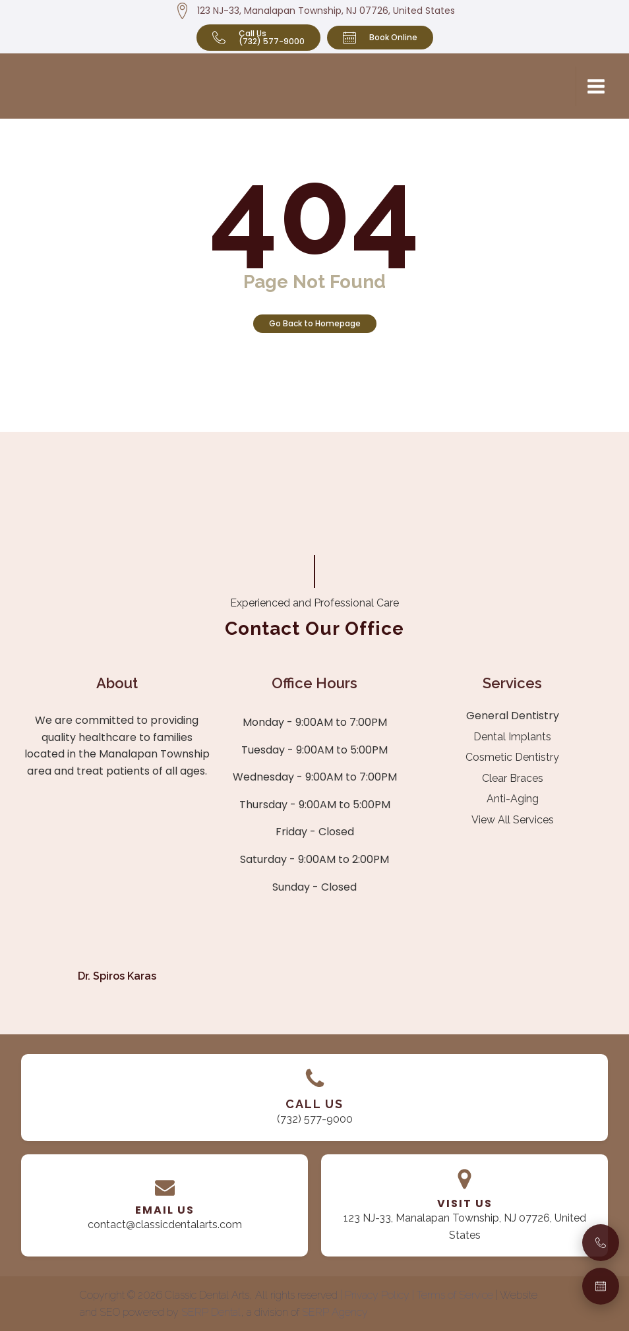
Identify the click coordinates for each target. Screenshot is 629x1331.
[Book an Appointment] (600, 1286)
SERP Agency (335, 1312)
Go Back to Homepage (315, 323)
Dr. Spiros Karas (117, 976)
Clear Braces (512, 778)
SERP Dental (211, 1312)
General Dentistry (512, 715)
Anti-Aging (513, 798)
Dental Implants (512, 736)
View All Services (512, 819)
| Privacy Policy (376, 1295)
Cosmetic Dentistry (512, 757)
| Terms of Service (454, 1295)
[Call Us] (600, 1242)
